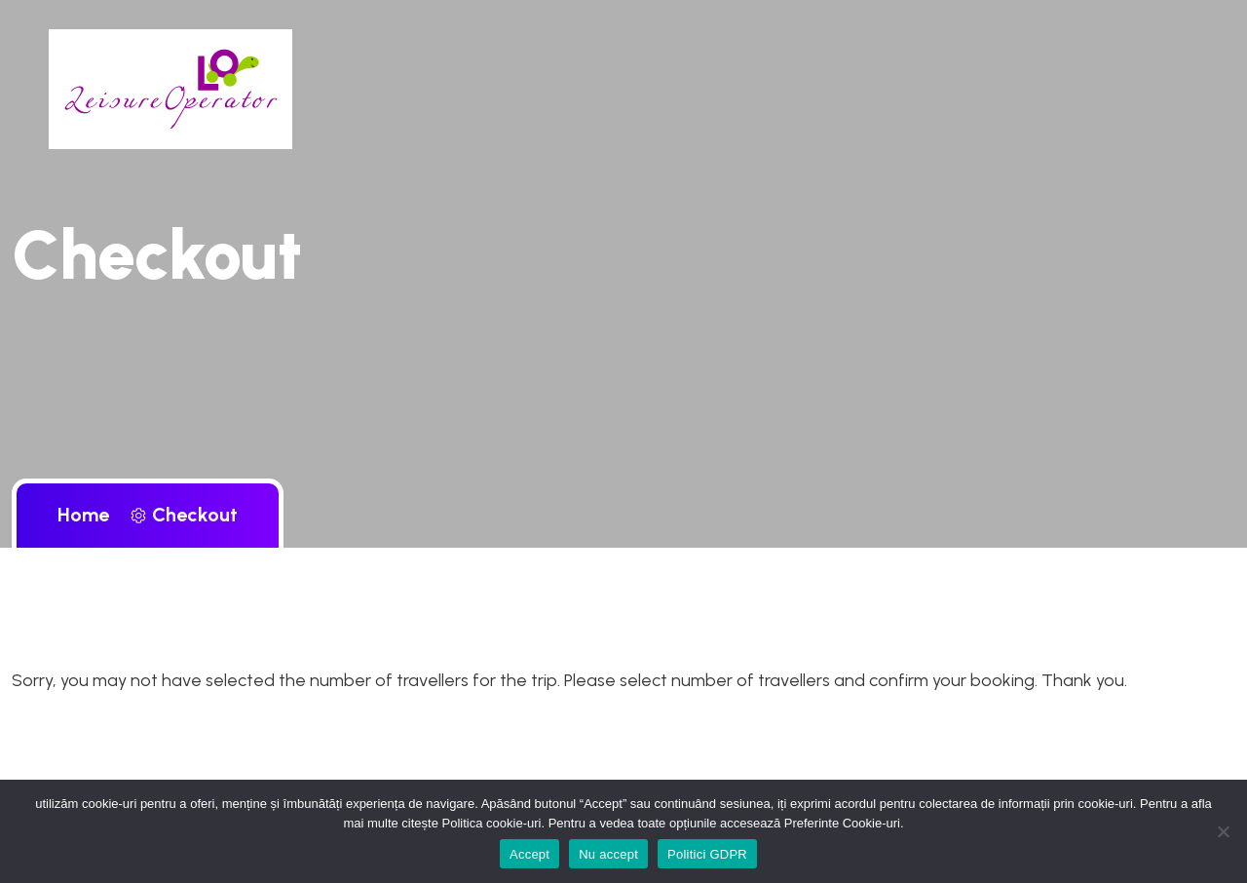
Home (88, 514)
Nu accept (608, 854)
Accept (529, 854)
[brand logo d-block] (170, 87)
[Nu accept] (1222, 831)
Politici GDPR (707, 854)
